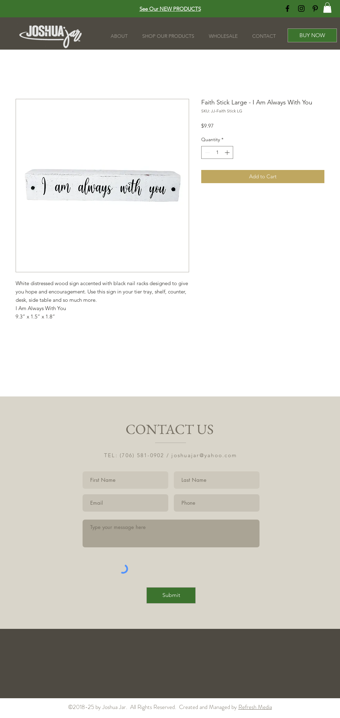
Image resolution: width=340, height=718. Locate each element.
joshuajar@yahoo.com (204, 455)
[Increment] (227, 152)
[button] (327, 7)
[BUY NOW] (312, 35)
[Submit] (171, 595)
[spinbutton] (217, 152)
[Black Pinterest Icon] (315, 8)
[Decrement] (206, 152)
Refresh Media (255, 707)
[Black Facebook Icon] (287, 8)
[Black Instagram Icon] (301, 8)
